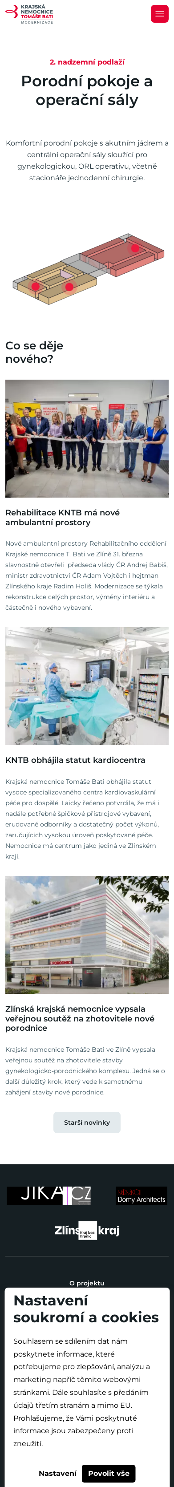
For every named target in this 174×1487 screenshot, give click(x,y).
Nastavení (58, 1473)
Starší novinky (87, 1122)
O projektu (87, 1283)
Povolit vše (108, 1473)
